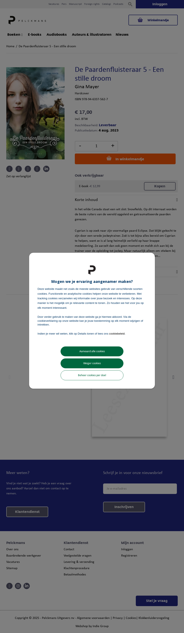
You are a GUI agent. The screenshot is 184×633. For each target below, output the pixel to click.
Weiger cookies (92, 363)
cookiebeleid (117, 333)
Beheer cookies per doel (92, 375)
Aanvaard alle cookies (92, 351)
